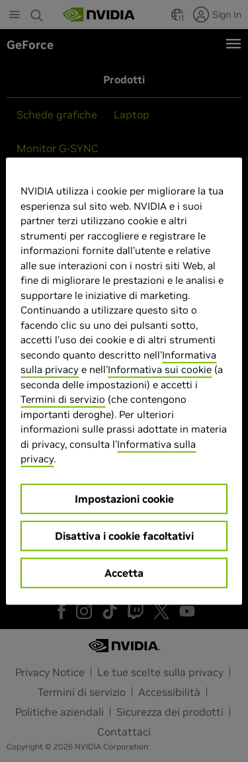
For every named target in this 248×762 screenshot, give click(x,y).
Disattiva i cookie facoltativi (124, 535)
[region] (123, 381)
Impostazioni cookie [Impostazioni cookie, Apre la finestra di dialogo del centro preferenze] (124, 498)
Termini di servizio (63, 399)
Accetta (124, 572)
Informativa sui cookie (160, 369)
